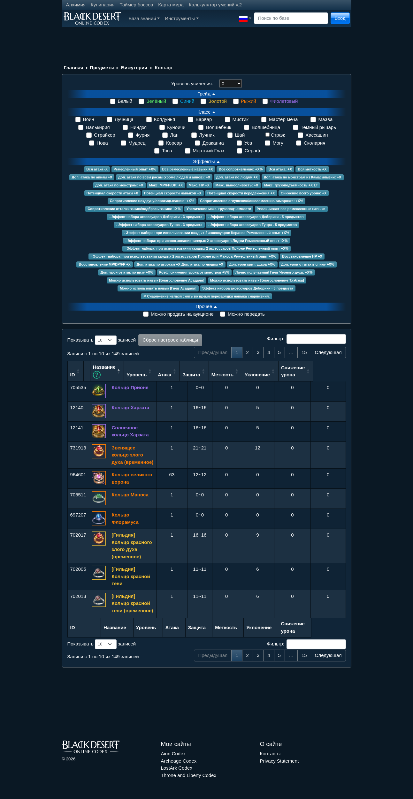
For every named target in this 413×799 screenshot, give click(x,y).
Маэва (325, 119)
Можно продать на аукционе (182, 314)
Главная (73, 67)
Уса (248, 143)
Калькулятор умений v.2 (215, 4)
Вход (340, 18)
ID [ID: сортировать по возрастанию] (72, 374)
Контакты (270, 753)
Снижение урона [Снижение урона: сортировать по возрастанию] (325, 370)
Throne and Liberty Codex (188, 774)
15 (304, 352)
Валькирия (98, 127)
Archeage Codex (179, 760)
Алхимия (76, 4)
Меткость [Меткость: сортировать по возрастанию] (255, 374)
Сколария (314, 143)
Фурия (143, 135)
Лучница (124, 119)
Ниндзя (138, 127)
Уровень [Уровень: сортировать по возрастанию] (169, 374)
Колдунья (164, 119)
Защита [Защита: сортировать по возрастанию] (223, 374)
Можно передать (246, 314)
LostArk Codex (176, 767)
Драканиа (213, 143)
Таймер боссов (136, 4)
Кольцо (163, 67)
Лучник (207, 135)
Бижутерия (134, 67)
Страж (278, 135)
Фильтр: (306, 339)
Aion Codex (173, 753)
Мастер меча (283, 119)
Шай (240, 135)
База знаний (144, 18)
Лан (174, 135)
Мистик (241, 119)
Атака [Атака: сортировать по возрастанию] (196, 374)
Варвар (203, 119)
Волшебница (266, 127)
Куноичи (176, 127)
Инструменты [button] (181, 18)
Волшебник (218, 127)
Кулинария (103, 4)
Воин (88, 119)
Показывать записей (101, 340)
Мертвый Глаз (208, 150)
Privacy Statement (279, 760)
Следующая (328, 352)
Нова (102, 143)
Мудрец (137, 143)
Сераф (252, 150)
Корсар (174, 143)
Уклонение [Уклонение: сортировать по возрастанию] (289, 374)
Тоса (167, 150)
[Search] (291, 18)
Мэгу (277, 143)
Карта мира (171, 4)
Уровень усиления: (192, 83)
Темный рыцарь (318, 127)
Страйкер (104, 135)
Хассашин (316, 135)
